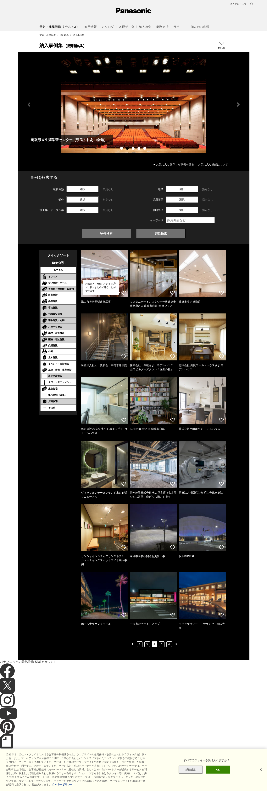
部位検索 (161, 233)
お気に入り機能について (213, 164)
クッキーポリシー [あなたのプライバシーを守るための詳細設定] (62, 784)
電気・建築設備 (47, 35)
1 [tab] (122, 149)
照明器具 (64, 35)
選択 (82, 189)
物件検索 (106, 233)
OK (218, 769)
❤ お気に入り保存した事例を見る (173, 164)
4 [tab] (139, 149)
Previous (29, 104)
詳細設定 (191, 769)
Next (238, 104)
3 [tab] (134, 149)
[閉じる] (261, 769)
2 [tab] (128, 149)
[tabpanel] (133, 104)
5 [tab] (145, 149)
